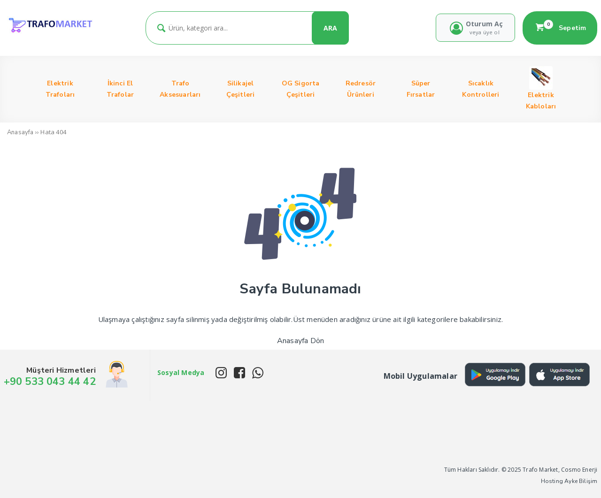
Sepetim (560, 27)
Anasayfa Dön (300, 341)
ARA (330, 27)
